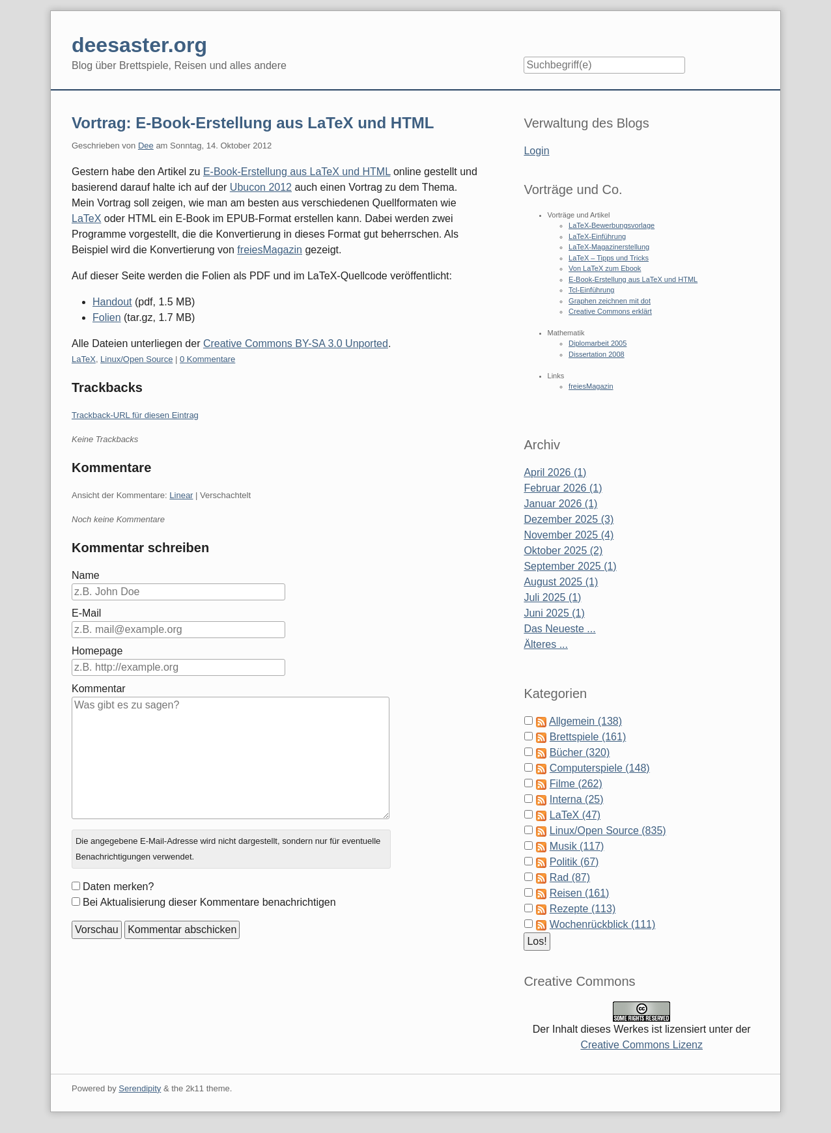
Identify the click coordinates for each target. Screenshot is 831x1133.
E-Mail (86, 613)
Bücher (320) (580, 752)
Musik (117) (577, 846)
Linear (181, 495)
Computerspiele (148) (600, 768)
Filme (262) (576, 783)
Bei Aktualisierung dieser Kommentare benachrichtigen (209, 902)
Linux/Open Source (136, 359)
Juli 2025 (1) (552, 597)
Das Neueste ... (559, 628)
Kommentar (99, 688)
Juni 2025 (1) (554, 613)
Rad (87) (570, 877)
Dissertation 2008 (597, 354)
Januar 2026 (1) (560, 503)
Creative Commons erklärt (610, 311)
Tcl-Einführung (591, 290)
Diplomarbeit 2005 (598, 343)
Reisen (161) (580, 893)
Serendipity (140, 1088)
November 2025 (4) (568, 534)
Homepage (97, 650)
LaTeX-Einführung (597, 236)
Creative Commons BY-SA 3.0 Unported (295, 343)
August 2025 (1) (561, 581)
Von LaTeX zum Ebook (605, 268)
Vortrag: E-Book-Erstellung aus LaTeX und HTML (253, 123)
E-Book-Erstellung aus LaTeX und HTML (297, 171)
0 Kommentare (207, 359)
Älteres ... (546, 644)
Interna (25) (577, 799)
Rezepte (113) (582, 908)
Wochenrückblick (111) (602, 924)
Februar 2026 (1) (563, 488)
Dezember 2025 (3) (568, 519)
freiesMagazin (269, 249)
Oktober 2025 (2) (563, 550)
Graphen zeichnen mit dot (610, 301)
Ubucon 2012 (261, 187)
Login (536, 150)
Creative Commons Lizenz (641, 1044)
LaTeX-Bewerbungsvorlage (612, 225)
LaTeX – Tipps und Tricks (609, 258)
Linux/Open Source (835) (608, 830)
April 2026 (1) (555, 472)
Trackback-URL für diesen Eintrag (135, 415)
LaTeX (86, 218)
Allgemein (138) (585, 721)
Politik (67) (574, 861)
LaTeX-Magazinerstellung (609, 247)
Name (86, 575)
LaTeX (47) (575, 814)
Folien (106, 317)
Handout (112, 301)
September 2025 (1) (570, 566)
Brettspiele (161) (588, 736)
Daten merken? (118, 886)
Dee (146, 145)
